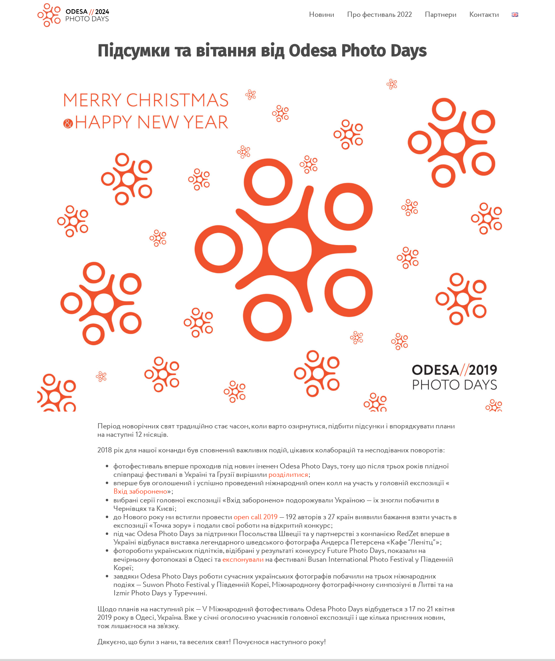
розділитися (288, 474)
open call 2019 (256, 517)
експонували (243, 559)
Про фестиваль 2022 (379, 15)
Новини (321, 15)
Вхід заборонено (140, 491)
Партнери (440, 15)
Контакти (484, 15)
